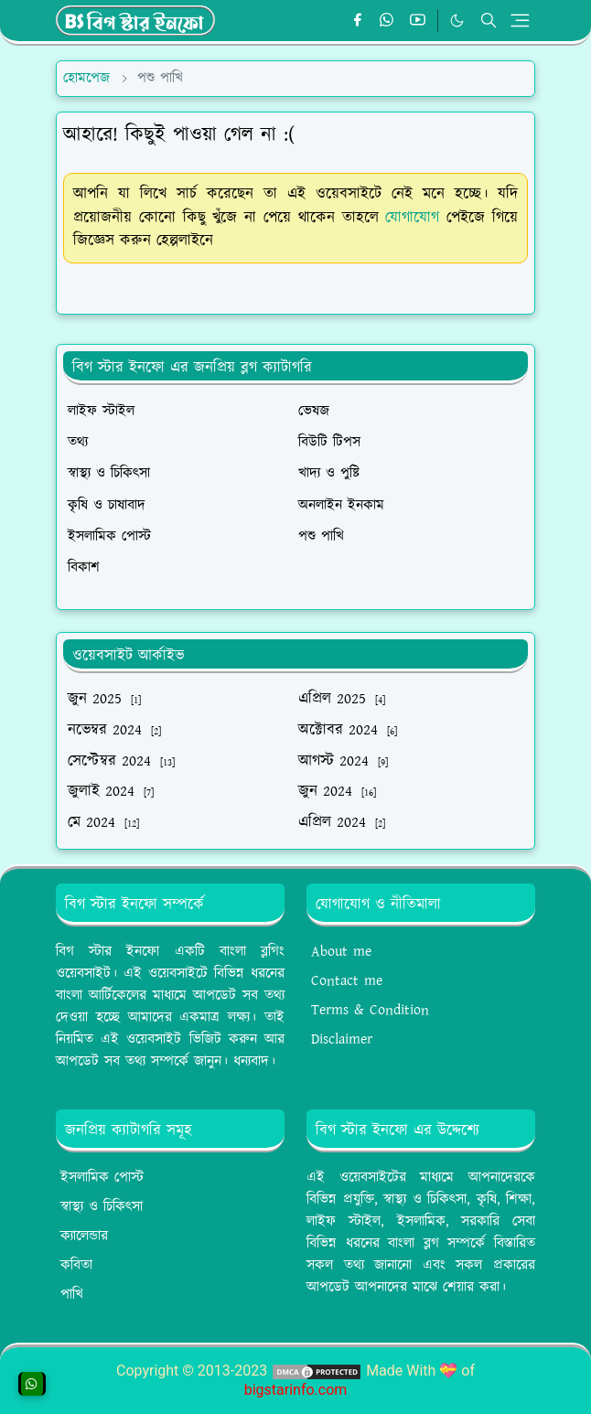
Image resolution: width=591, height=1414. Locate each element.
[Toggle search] (488, 20)
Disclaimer (341, 1039)
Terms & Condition (370, 1010)
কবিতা (76, 1265)
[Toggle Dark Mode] (457, 20)
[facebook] (357, 21)
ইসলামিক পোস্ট (102, 1177)
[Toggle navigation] (520, 20)
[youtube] (418, 21)
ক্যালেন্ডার (84, 1236)
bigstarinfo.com (296, 1389)
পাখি (71, 1294)
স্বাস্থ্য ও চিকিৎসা (101, 1206)
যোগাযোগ (412, 218)
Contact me (346, 980)
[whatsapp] (387, 21)
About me (341, 951)
